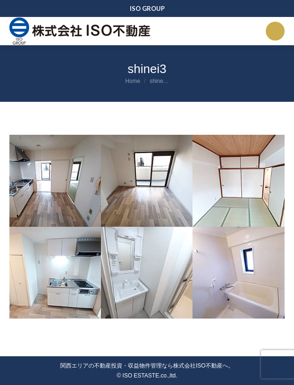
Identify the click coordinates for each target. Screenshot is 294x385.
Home (132, 81)
